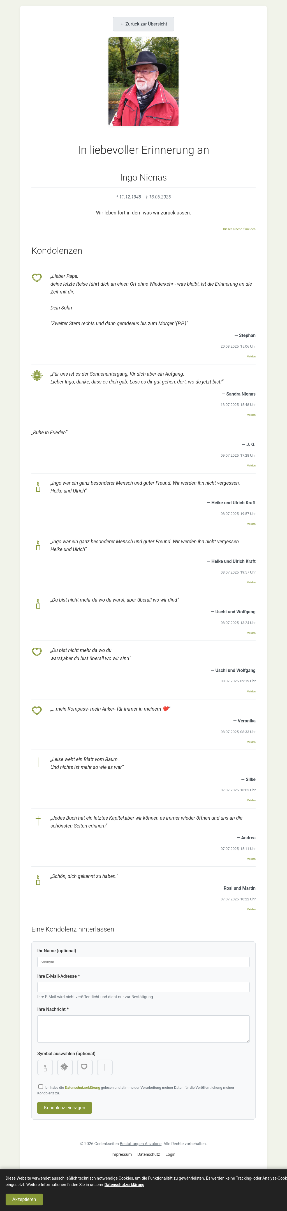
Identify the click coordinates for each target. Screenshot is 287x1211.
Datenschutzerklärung (82, 1092)
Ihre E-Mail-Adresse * (58, 976)
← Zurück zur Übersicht (143, 24)
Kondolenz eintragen (64, 1112)
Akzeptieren (24, 1199)
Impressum (122, 1158)
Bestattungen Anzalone (141, 1148)
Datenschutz (148, 1158)
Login (171, 1158)
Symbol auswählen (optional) (66, 1057)
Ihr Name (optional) (56, 950)
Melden (251, 356)
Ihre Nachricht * (53, 1009)
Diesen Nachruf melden (239, 229)
